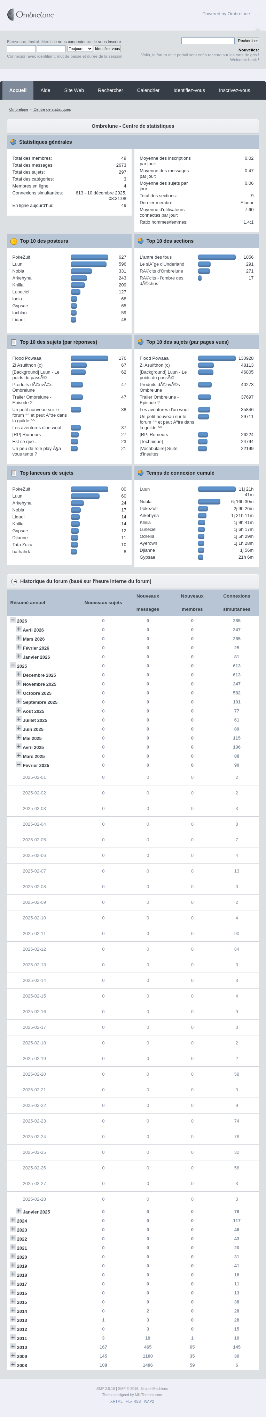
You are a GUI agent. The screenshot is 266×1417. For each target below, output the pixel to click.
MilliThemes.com (148, 1395)
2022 (22, 1239)
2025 (22, 666)
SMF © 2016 (128, 1389)
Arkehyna (22, 278)
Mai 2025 (32, 738)
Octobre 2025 (37, 693)
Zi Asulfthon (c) (28, 365)
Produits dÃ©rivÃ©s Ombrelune (33, 387)
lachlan (20, 312)
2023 (22, 1230)
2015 (22, 1302)
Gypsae (20, 305)
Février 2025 (36, 765)
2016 (22, 1293)
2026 (22, 621)
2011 (22, 1338)
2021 (22, 1248)
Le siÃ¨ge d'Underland (162, 264)
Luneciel (21, 291)
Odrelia (147, 536)
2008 (22, 1365)
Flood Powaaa (27, 358)
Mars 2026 (34, 639)
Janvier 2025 (36, 1212)
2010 (22, 1347)
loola (17, 298)
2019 (22, 1266)
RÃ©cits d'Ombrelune (161, 271)
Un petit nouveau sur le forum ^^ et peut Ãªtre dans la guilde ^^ (40, 415)
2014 (22, 1311)
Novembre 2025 (39, 684)
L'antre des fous (156, 257)
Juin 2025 (33, 729)
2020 (22, 1257)
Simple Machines (154, 1389)
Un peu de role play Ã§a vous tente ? (37, 451)
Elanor (247, 202)
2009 (22, 1356)
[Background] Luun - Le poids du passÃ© (36, 374)
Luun (18, 264)
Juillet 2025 (35, 720)
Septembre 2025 (40, 702)
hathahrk (21, 551)
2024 (22, 1221)
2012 (22, 1329)
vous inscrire (109, 41)
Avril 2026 (33, 630)
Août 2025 (33, 711)
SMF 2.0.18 (105, 1389)
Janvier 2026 (36, 657)
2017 (22, 1284)
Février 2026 (36, 648)
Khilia (18, 284)
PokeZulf (21, 257)
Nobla (18, 271)
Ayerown (148, 543)
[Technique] (151, 441)
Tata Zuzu (22, 544)
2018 (22, 1275)
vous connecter (72, 41)
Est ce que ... (26, 441)
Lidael (19, 319)
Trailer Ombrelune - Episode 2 (32, 399)
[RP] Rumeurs (27, 434)
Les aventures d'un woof (37, 427)
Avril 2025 (33, 747)
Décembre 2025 (39, 675)
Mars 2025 (34, 756)
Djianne (20, 537)
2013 (22, 1320)
